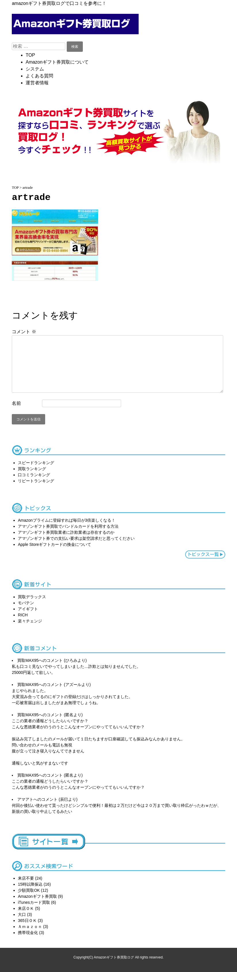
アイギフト (28, 609)
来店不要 (26, 878)
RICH (23, 615)
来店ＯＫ (26, 908)
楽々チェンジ (30, 621)
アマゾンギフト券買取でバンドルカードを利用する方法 (68, 526)
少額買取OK (29, 890)
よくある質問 (39, 75)
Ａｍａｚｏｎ (30, 926)
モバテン (26, 603)
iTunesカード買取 (34, 902)
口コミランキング (34, 474)
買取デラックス (32, 596)
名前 (16, 403)
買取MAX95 (28, 660)
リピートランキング (36, 481)
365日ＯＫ (27, 920)
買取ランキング (32, 468)
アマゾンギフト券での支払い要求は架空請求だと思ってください (76, 538)
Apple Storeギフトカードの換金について (54, 544)
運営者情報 (37, 82)
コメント (24, 331)
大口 (22, 914)
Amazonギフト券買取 (37, 896)
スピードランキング (36, 462)
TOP (30, 55)
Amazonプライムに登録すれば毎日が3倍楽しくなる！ (66, 520)
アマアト (25, 799)
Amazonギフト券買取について (57, 62)
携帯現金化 (28, 932)
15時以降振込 (30, 884)
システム (35, 68)
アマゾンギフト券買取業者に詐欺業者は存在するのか (66, 532)
